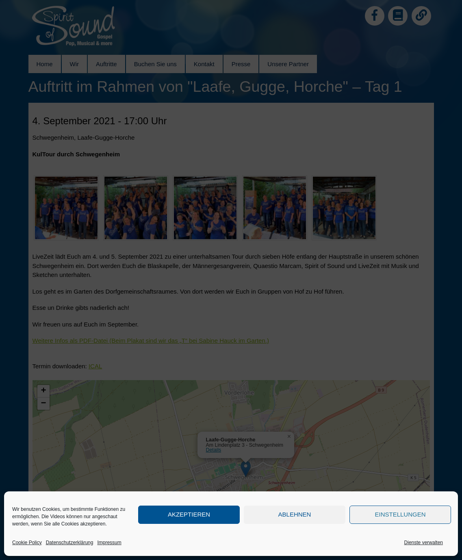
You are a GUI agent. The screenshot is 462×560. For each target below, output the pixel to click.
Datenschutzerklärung (69, 542)
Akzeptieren (189, 514)
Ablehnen (294, 514)
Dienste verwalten (423, 542)
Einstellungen (400, 514)
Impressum (109, 542)
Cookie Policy (27, 542)
